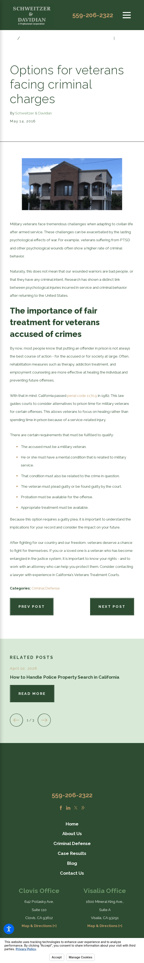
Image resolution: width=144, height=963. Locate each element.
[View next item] (44, 720)
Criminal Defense (46, 588)
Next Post (112, 606)
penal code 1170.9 (82, 395)
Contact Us (72, 873)
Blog (72, 863)
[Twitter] (76, 808)
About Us (72, 833)
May (27, 38)
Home (72, 824)
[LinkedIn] (68, 808)
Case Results (72, 853)
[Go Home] (13, 38)
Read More (32, 693)
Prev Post (32, 606)
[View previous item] (16, 720)
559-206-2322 (92, 15)
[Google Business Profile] (83, 808)
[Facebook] (61, 808)
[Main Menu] (127, 15)
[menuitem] (72, 823)
